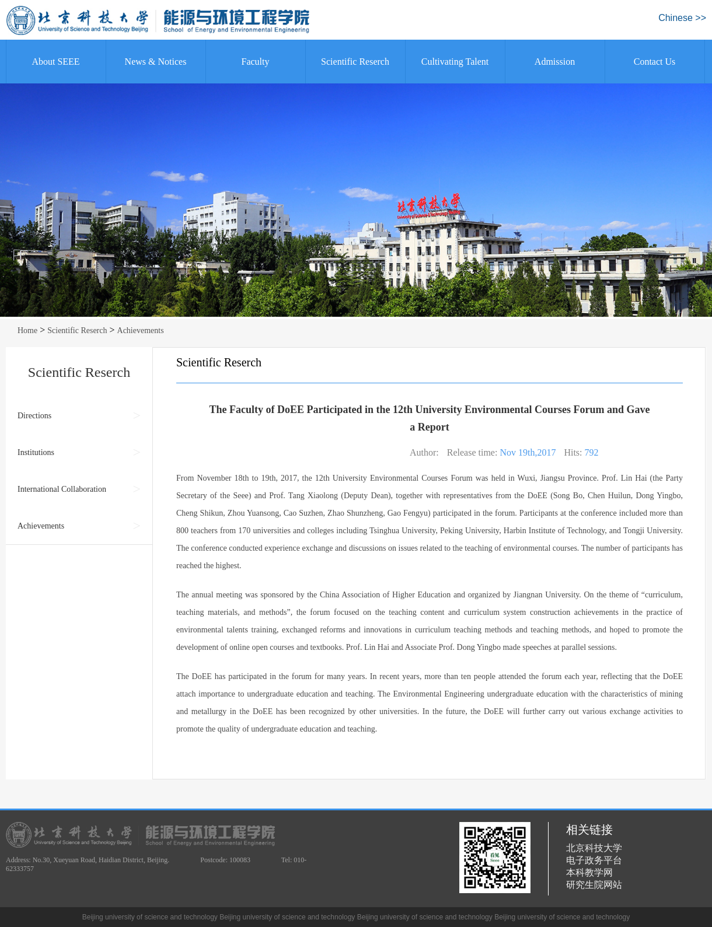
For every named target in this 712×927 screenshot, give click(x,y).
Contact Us (655, 62)
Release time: (472, 452)
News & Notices (156, 62)
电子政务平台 (594, 860)
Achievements (140, 330)
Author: (424, 452)
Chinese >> (682, 18)
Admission (555, 62)
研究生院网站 (594, 885)
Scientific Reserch (355, 62)
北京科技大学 (594, 848)
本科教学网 (589, 872)
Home (27, 330)
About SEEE (55, 62)
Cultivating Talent (454, 62)
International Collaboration (62, 489)
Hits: (573, 452)
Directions (34, 415)
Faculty (256, 62)
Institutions (36, 452)
